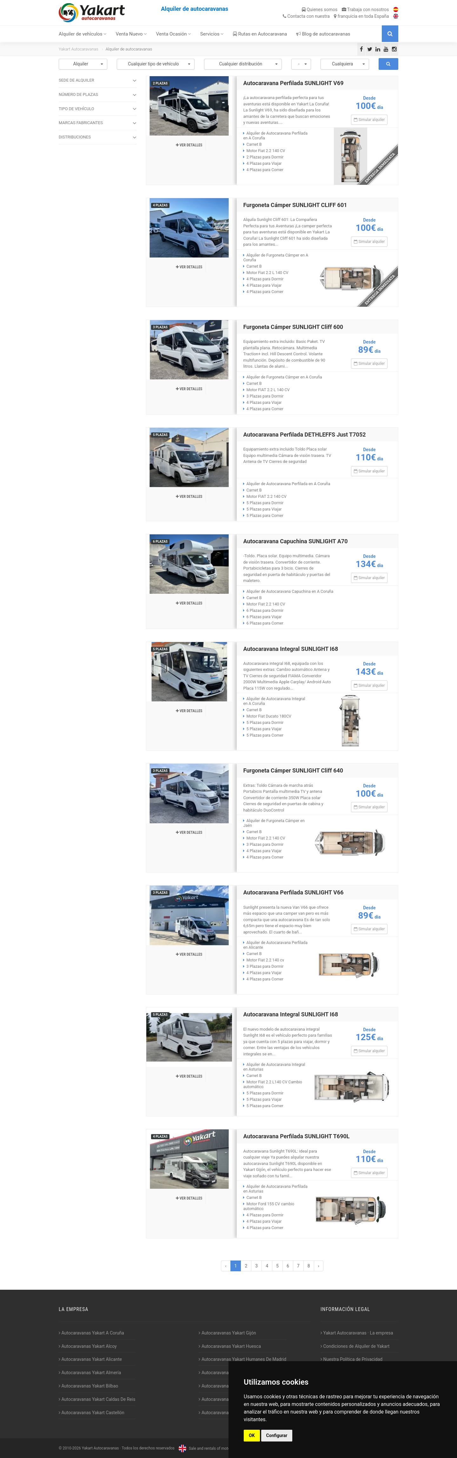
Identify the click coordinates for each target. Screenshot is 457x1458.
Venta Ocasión (173, 34)
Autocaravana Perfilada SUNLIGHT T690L (296, 1136)
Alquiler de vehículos (83, 34)
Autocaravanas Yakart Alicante (90, 1359)
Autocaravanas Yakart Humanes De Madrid (242, 1359)
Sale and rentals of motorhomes (210, 1448)
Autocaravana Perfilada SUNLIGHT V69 (293, 83)
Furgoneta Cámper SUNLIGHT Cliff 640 (293, 770)
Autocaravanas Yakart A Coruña (91, 1332)
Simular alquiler (369, 119)
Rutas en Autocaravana (260, 34)
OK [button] (252, 1435)
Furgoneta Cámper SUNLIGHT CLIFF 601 (295, 205)
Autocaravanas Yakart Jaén (227, 1372)
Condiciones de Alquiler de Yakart (355, 1346)
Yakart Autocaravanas (78, 49)
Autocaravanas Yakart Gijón (227, 1332)
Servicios (212, 34)
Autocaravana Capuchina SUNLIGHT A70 (295, 541)
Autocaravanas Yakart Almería (90, 1372)
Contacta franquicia (336, 16)
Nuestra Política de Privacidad (351, 1359)
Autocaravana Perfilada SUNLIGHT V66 (293, 892)
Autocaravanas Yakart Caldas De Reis (97, 1399)
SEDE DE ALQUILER (97, 81)
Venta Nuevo (131, 34)
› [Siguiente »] (318, 1265)
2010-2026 (72, 1448)
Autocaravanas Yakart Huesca (230, 1346)
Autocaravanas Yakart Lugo (227, 1385)
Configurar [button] (277, 1435)
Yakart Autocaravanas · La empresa (357, 1332)
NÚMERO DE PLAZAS (97, 95)
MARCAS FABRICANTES (97, 123)
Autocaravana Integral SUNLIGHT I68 (290, 648)
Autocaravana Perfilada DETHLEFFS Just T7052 (304, 434)
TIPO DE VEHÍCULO (97, 109)
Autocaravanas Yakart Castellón (91, 1412)
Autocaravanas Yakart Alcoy (88, 1346)
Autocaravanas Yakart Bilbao (88, 1385)
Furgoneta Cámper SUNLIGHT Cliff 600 (293, 327)
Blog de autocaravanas (323, 34)
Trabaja (365, 9)
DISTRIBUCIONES (97, 137)
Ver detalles (189, 145)
